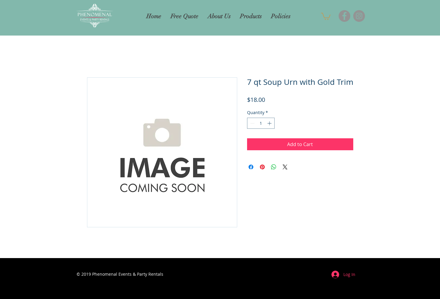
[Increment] (270, 123)
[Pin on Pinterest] (262, 167)
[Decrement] (251, 123)
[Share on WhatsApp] (273, 167)
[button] (326, 16)
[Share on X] (285, 167)
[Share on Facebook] (251, 167)
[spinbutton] (260, 123)
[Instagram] (359, 16)
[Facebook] (344, 16)
